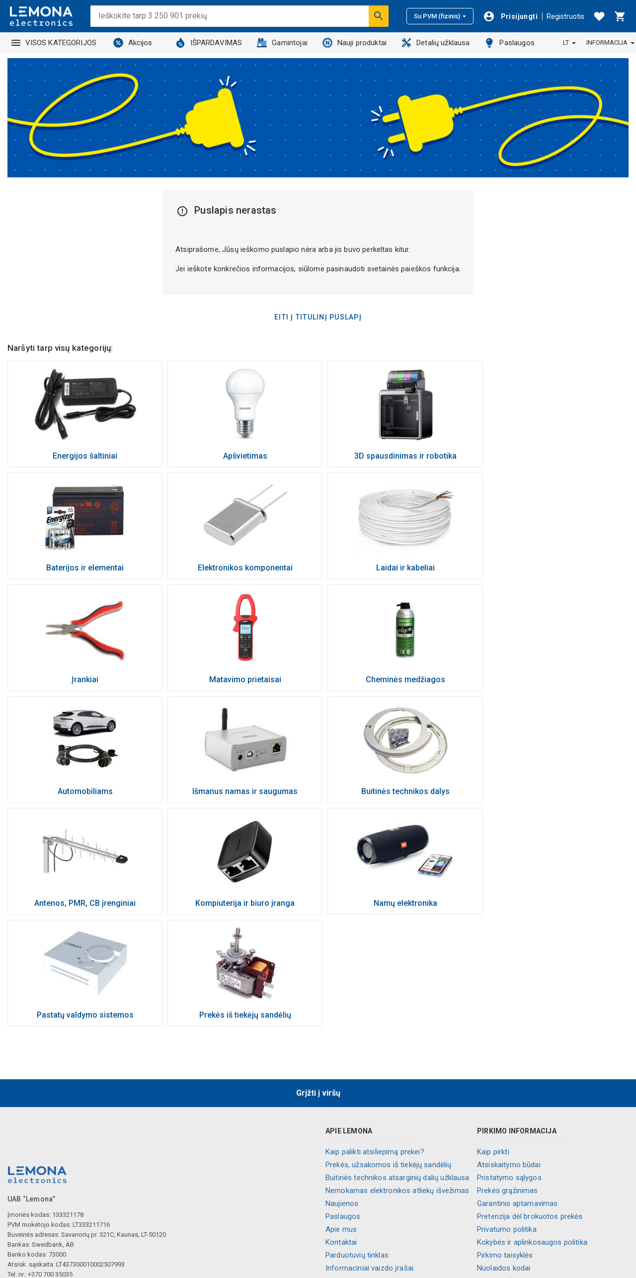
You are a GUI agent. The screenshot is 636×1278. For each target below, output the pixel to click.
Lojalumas (342, 1182)
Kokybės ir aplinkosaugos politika (532, 1130)
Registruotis (565, 16)
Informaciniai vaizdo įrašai (369, 1156)
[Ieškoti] (379, 15)
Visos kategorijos (354, 1195)
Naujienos (341, 1091)
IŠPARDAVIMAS (208, 43)
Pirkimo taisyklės (505, 1143)
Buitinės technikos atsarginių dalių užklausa (397, 1065)
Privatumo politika (507, 1117)
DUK (483, 1182)
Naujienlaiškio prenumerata (522, 1169)
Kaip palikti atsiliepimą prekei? (374, 1040)
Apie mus (341, 1117)
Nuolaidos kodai (503, 1156)
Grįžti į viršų (318, 981)
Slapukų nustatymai (509, 1195)
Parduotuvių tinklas (357, 1143)
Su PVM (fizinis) (440, 16)
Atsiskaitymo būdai (509, 1052)
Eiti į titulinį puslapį (318, 317)
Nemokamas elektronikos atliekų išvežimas (397, 1078)
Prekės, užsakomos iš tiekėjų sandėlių (388, 1052)
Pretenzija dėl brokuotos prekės (530, 1104)
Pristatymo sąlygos (509, 1065)
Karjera (337, 1169)
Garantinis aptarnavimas (517, 1091)
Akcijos (133, 43)
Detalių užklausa (435, 43)
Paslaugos (509, 43)
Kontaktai (341, 1130)
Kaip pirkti (493, 1040)
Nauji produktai (354, 43)
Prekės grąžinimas (507, 1078)
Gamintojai (282, 43)
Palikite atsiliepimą (507, 1207)
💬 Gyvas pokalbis (507, 1220)
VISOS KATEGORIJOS (54, 42)
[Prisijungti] (510, 16)
